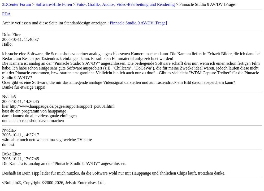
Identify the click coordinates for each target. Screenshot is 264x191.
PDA (6, 14)
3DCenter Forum (16, 4)
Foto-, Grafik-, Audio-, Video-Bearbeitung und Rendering (125, 4)
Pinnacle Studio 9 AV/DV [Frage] (138, 23)
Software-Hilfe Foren (54, 4)
